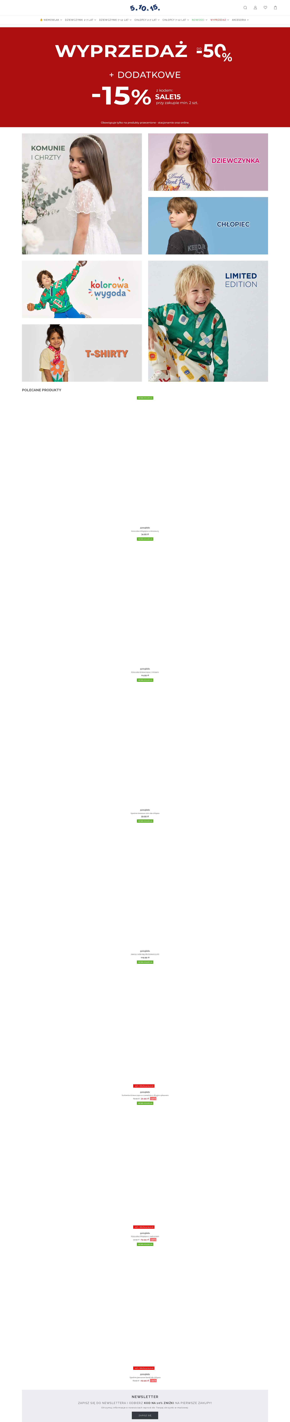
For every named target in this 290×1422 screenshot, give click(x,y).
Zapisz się (145, 1415)
